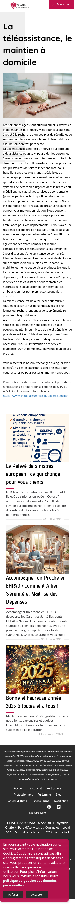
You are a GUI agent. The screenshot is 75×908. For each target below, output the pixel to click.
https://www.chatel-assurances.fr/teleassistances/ (35, 405)
